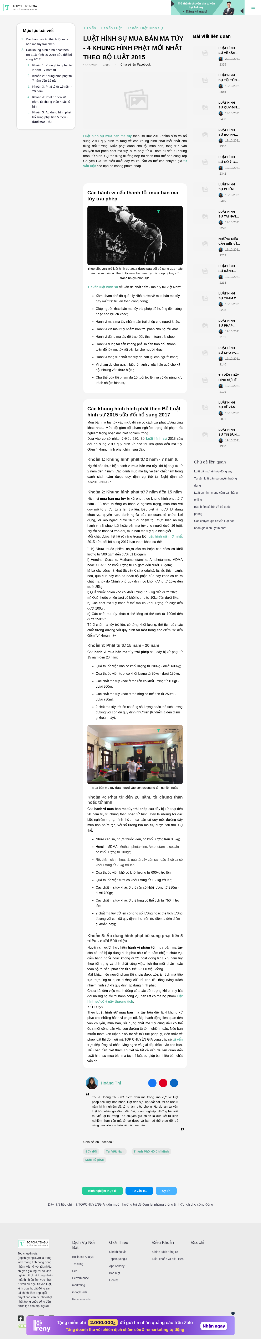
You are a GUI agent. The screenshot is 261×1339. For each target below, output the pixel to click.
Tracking (77, 1264)
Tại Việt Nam (115, 1151)
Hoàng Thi (111, 1083)
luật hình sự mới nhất (165, 536)
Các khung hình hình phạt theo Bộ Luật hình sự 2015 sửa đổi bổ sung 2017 (49, 54)
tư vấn (178, 1039)
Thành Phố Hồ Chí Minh (151, 1151)
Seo (74, 1271)
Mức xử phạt (94, 1159)
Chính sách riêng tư (165, 1251)
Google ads (79, 1292)
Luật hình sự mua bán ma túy (108, 136)
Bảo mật (114, 1273)
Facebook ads (81, 1299)
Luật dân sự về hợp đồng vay (213, 471)
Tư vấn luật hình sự (102, 287)
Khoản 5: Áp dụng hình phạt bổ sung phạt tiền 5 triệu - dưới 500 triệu (51, 117)
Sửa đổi (91, 1151)
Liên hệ (114, 1280)
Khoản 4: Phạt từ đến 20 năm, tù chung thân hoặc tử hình (51, 101)
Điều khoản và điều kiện (168, 1259)
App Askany (116, 1266)
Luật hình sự (156, 438)
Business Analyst (83, 1256)
